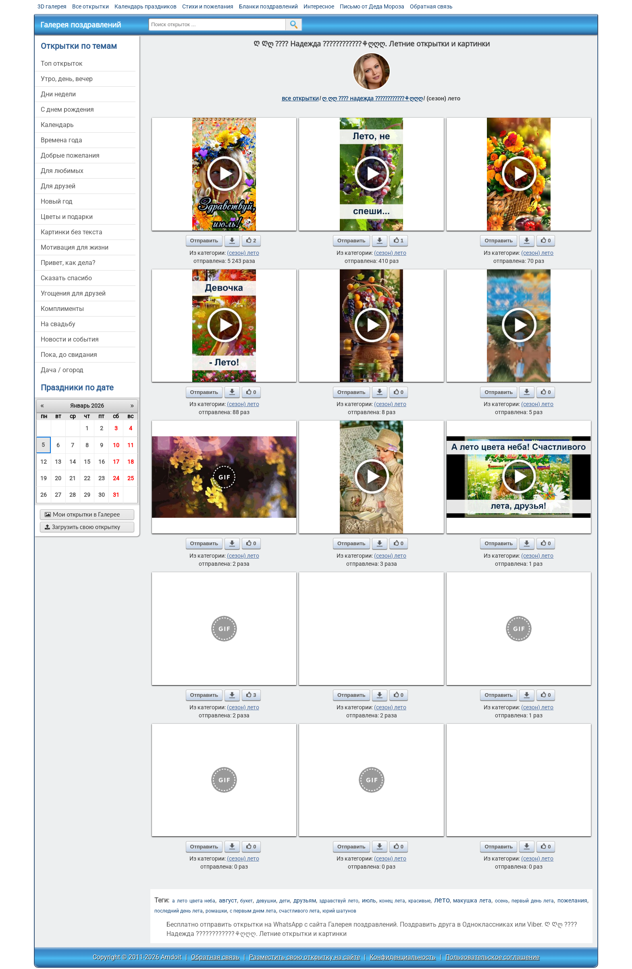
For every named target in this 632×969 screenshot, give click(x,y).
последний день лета (178, 911)
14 (72, 461)
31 (116, 495)
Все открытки (90, 6)
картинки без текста (71, 232)
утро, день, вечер (67, 79)
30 (101, 495)
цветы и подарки (67, 217)
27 (58, 495)
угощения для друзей (73, 293)
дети (284, 901)
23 (101, 478)
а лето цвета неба (193, 901)
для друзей (58, 186)
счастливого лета (299, 911)
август (228, 900)
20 (58, 478)
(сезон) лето (243, 253)
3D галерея (52, 6)
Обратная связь (431, 6)
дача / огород (62, 370)
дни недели (58, 94)
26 (43, 495)
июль (369, 900)
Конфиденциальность (403, 957)
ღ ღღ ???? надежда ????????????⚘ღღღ (372, 98)
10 (116, 445)
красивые (419, 901)
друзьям (304, 900)
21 (72, 478)
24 (116, 478)
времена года (61, 140)
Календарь (57, 125)
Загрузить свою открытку (82, 527)
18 (130, 461)
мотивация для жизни (74, 247)
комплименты (62, 309)
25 (130, 478)
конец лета (392, 901)
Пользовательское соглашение (492, 957)
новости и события (70, 339)
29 (87, 495)
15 (87, 461)
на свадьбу (58, 324)
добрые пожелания (70, 155)
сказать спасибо (66, 278)
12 (43, 461)
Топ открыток (62, 63)
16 (101, 461)
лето (442, 900)
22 (87, 478)
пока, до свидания (69, 354)
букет (246, 901)
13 (58, 461)
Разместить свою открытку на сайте (304, 957)
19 (43, 478)
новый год (57, 201)
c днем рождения (67, 109)
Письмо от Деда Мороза (372, 6)
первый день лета (532, 901)
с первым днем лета (253, 911)
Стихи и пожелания (207, 6)
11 (130, 445)
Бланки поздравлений (268, 6)
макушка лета (472, 900)
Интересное (319, 6)
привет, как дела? (68, 263)
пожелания (572, 900)
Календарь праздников (145, 6)
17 (116, 461)
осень (501, 901)
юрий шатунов (339, 911)
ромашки (216, 911)
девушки (266, 901)
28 (72, 495)
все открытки (300, 98)
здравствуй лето (338, 901)
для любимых (62, 171)
